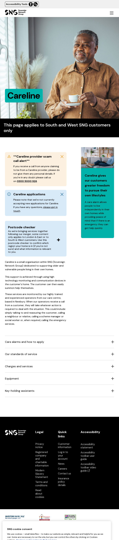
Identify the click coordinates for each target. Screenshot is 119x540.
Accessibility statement (88, 446)
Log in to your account (63, 455)
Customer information (64, 445)
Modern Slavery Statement (41, 474)
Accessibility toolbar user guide (88, 456)
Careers (62, 468)
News (61, 463)
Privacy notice (39, 445)
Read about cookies (39, 494)
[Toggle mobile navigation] (111, 12)
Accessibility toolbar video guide (88, 467)
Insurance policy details (63, 482)
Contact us (64, 473)
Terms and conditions (41, 483)
